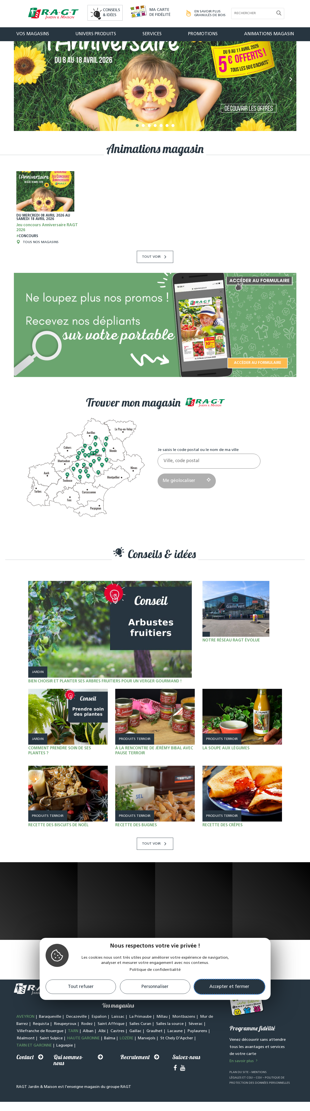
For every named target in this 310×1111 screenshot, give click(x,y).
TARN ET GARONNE (34, 1059)
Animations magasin (269, 34)
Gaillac (135, 1045)
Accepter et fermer (229, 986)
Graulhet (154, 1045)
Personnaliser (155, 986)
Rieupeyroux (65, 1038)
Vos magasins (32, 34)
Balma (109, 1052)
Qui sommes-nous (68, 1074)
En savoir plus (244, 1075)
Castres (117, 1045)
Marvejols (146, 1052)
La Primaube (140, 1031)
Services (152, 34)
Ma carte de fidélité (159, 12)
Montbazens (183, 1031)
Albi (102, 1045)
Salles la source (170, 1038)
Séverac (196, 1038)
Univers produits (95, 34)
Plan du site (239, 1086)
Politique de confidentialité (155, 970)
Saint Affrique (111, 1038)
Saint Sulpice (51, 1052)
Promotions (203, 34)
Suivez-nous (186, 1071)
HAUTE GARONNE (83, 1052)
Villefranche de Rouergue (40, 1045)
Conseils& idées (111, 12)
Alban (88, 1045)
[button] (137, 139)
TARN (73, 1045)
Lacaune (175, 1045)
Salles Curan (140, 1038)
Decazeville (76, 1031)
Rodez (87, 1038)
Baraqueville (50, 1031)
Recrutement (135, 1071)
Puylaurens (197, 1045)
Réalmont (26, 1052)
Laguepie (64, 1059)
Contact (25, 1071)
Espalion (99, 1031)
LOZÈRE (126, 1052)
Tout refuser (81, 986)
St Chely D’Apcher (176, 1052)
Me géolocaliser (187, 494)
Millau (162, 1031)
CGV (259, 1091)
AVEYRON (25, 1031)
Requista (41, 1038)
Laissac (118, 1031)
